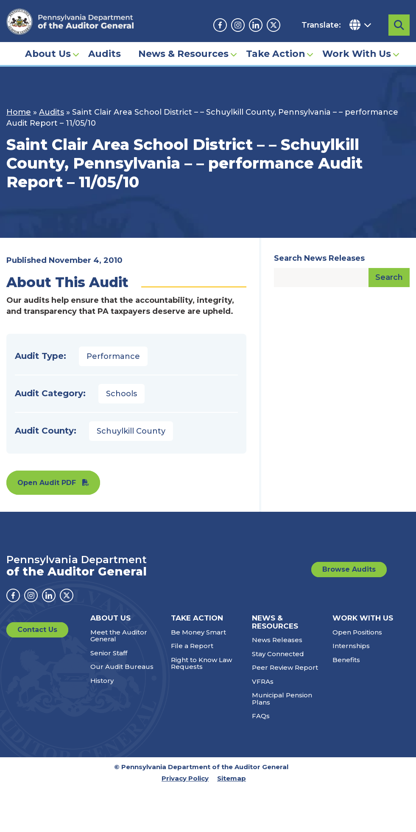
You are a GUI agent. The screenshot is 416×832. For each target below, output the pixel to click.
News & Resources (183, 53)
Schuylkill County (131, 431)
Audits (104, 53)
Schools (121, 393)
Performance (113, 356)
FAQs (261, 716)
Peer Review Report (285, 667)
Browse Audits (349, 569)
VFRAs (263, 681)
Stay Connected (278, 654)
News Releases (277, 640)
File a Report (192, 646)
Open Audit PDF (46, 483)
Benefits (346, 660)
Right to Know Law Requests (201, 663)
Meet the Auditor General (118, 635)
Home (18, 112)
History (102, 681)
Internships (351, 646)
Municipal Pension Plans (282, 698)
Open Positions (357, 632)
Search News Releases (319, 258)
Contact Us (37, 630)
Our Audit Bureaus (122, 667)
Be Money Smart (198, 632)
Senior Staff (108, 653)
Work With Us (356, 53)
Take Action (275, 53)
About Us (48, 53)
